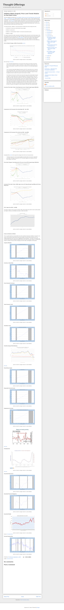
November (49, 32)
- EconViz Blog (47, 78)
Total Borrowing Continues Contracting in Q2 (52, 45)
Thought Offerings (14, 4)
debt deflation (21, 37)
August (48, 55)
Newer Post (6, 596)
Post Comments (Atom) (25, 599)
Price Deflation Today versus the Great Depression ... (51, 52)
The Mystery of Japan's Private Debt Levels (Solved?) (51, 38)
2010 (47, 27)
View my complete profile (49, 86)
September (49, 35)
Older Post (38, 596)
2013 (47, 22)
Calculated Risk (10, 534)
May (48, 57)
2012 (47, 24)
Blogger (38, 607)
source (23, 43)
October (48, 34)
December (49, 30)
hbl (46, 84)
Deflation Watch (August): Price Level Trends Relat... (52, 42)
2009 (47, 29)
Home (22, 596)
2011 (47, 25)
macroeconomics (10, 558)
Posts (47, 13)
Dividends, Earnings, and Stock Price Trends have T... (52, 48)
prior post (12, 20)
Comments (11, 61)
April (48, 59)
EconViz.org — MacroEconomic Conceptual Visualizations (51, 69)
